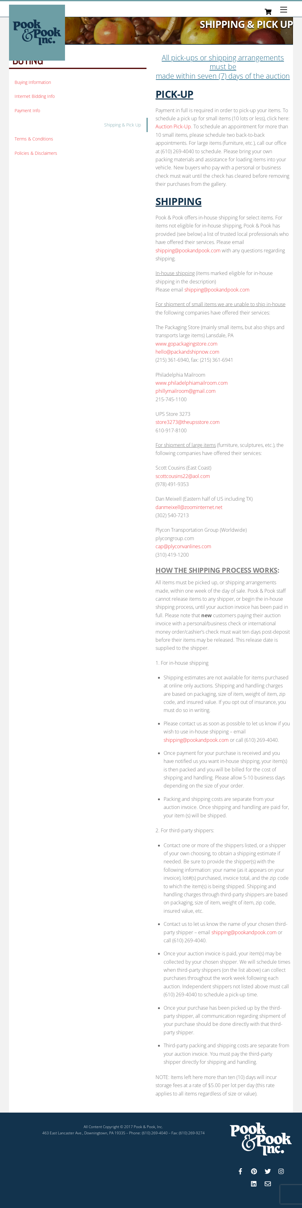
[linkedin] (254, 1181)
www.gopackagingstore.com (186, 341)
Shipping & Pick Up (122, 123)
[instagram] (281, 1168)
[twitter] (268, 1168)
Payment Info (27, 108)
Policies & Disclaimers (36, 151)
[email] (268, 1181)
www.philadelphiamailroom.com (192, 380)
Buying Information (33, 80)
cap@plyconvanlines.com (183, 544)
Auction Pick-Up (173, 124)
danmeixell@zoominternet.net (189, 505)
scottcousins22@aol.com (183, 474)
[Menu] (283, 9)
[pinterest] (254, 1168)
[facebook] (240, 1168)
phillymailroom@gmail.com (186, 388)
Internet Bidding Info (35, 94)
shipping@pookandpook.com (188, 248)
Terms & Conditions (34, 137)
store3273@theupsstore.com (188, 419)
